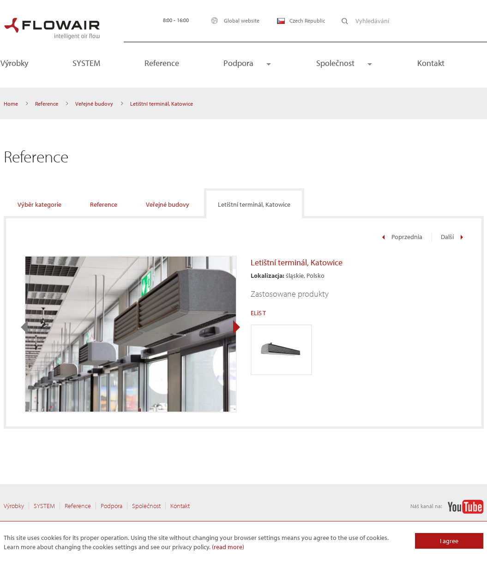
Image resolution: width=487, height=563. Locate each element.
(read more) (228, 547)
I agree (449, 541)
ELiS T (258, 313)
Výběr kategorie (39, 204)
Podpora (238, 63)
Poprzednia (402, 237)
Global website (232, 20)
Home (11, 103)
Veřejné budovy (94, 103)
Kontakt (431, 63)
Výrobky (14, 506)
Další (452, 237)
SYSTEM (86, 63)
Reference (161, 63)
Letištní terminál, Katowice (254, 204)
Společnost (335, 63)
